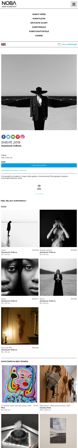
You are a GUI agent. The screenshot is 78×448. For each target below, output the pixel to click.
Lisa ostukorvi (39, 165)
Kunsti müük (39, 14)
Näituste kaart (39, 23)
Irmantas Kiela (45, 408)
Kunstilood (39, 18)
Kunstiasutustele (39, 31)
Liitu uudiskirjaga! (69, 44)
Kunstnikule (39, 27)
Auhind (39, 36)
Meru (3, 408)
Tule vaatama (39, 193)
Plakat (3, 155)
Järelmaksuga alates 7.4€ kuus (14, 170)
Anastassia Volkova (11, 146)
